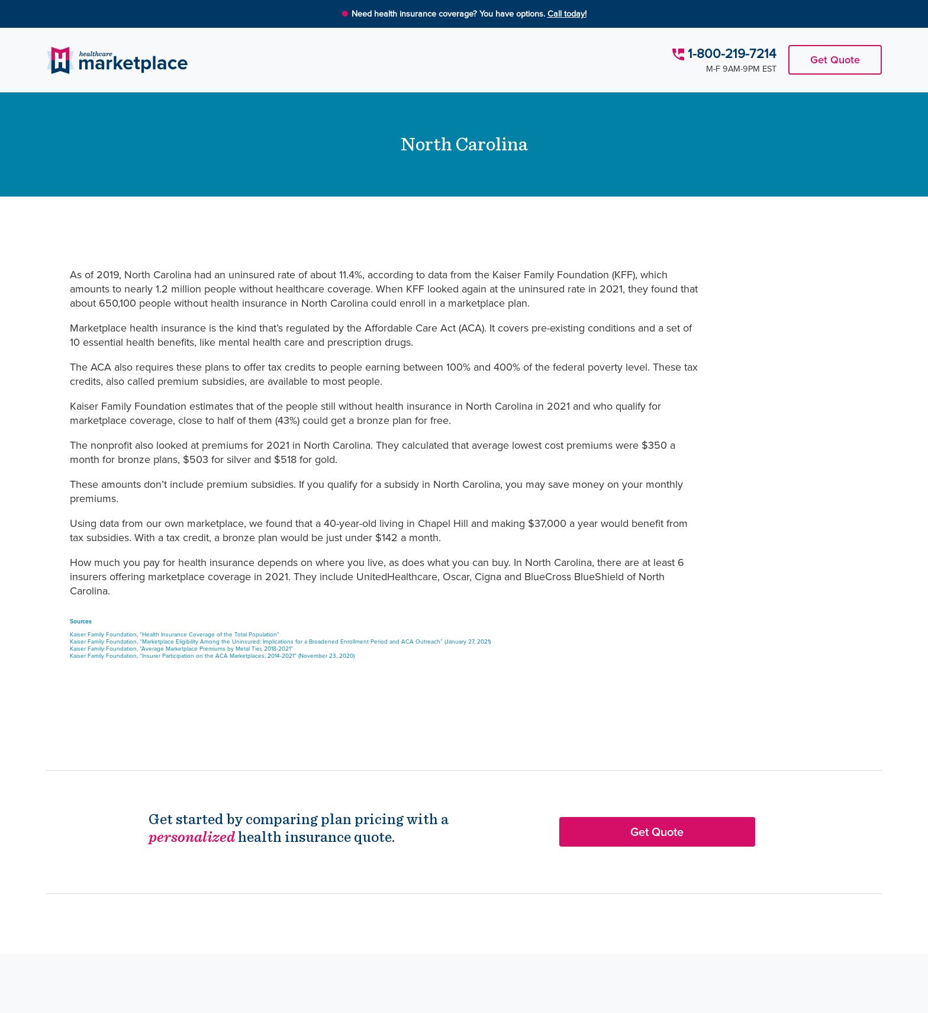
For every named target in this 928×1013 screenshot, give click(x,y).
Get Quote (835, 59)
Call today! (567, 13)
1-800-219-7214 (732, 53)
